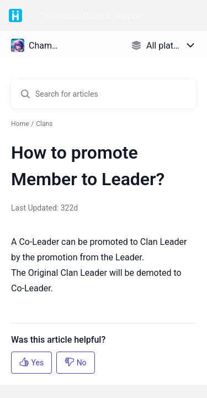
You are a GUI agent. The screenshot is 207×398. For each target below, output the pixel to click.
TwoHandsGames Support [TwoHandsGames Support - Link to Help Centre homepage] (92, 16)
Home (20, 124)
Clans (44, 124)
